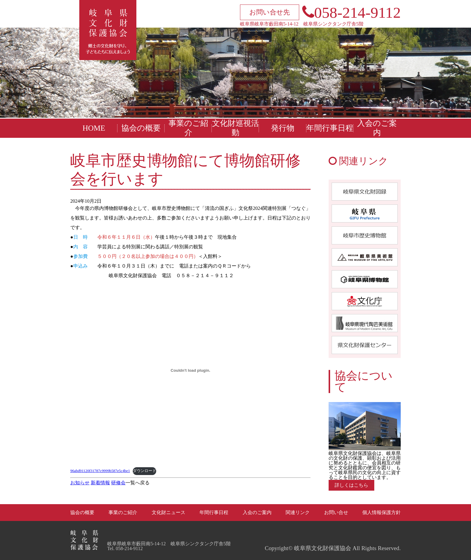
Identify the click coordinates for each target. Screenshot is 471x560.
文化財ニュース (168, 512)
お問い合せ (336, 512)
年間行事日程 (329, 128)
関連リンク (298, 512)
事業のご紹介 (188, 128)
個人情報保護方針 (381, 512)
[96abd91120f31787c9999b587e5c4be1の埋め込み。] (190, 370)
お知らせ (80, 482)
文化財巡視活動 (235, 128)
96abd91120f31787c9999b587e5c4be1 (100, 471)
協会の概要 (141, 128)
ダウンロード (144, 471)
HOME (94, 128)
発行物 (282, 128)
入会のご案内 (377, 128)
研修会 (118, 482)
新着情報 (100, 482)
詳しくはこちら (351, 485)
